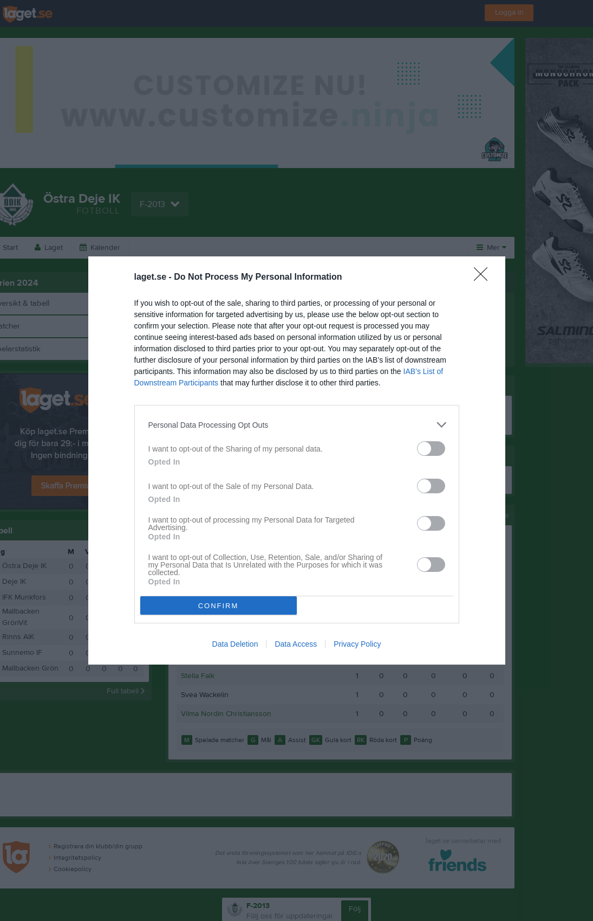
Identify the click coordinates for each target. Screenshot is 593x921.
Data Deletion (235, 644)
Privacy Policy (357, 644)
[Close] (484, 277)
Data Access (296, 644)
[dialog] (296, 460)
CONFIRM (218, 606)
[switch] (431, 448)
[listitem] (296, 424)
